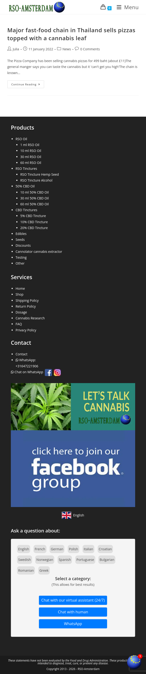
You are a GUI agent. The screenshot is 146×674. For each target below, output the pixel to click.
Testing (21, 257)
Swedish (24, 559)
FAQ (19, 324)
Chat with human (73, 612)
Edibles (21, 233)
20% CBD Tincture (34, 228)
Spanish (65, 559)
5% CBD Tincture (33, 216)
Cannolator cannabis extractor (39, 251)
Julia (16, 49)
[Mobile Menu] (126, 7)
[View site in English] (73, 515)
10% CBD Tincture (34, 222)
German (57, 549)
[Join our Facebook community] (73, 444)
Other (20, 263)
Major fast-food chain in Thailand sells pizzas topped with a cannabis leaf (71, 34)
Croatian (105, 549)
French (40, 549)
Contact (21, 354)
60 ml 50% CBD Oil (34, 204)
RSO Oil (21, 139)
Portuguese (85, 559)
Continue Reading (27, 85)
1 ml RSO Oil (29, 145)
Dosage (21, 312)
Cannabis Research (30, 318)
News (67, 49)
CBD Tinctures (26, 210)
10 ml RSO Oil (30, 150)
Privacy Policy (26, 330)
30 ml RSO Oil (30, 157)
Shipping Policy (27, 300)
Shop (19, 294)
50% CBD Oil (25, 186)
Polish (73, 549)
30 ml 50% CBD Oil (34, 198)
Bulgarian (107, 559)
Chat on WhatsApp (27, 372)
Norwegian (44, 559)
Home (20, 288)
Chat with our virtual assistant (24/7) (73, 600)
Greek (44, 570)
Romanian (26, 570)
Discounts (23, 245)
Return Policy (26, 306)
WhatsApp (73, 623)
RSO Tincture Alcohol (36, 180)
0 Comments (90, 49)
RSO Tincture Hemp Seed (39, 174)
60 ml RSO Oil (30, 162)
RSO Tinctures (26, 168)
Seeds (20, 239)
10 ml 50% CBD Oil (34, 192)
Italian (88, 549)
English (23, 549)
